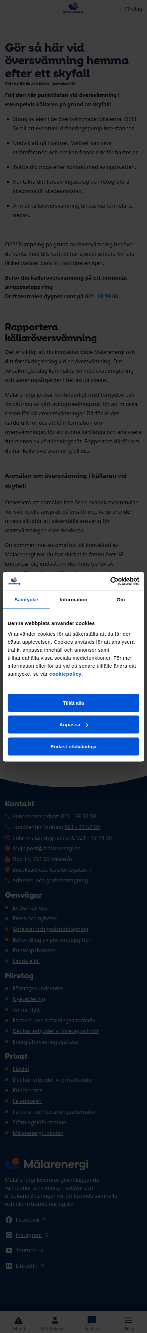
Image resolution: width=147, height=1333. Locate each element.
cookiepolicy (65, 673)
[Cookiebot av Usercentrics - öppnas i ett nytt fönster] (110, 581)
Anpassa (73, 724)
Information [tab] (73, 599)
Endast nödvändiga (73, 746)
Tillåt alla (73, 702)
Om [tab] (120, 599)
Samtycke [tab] (26, 599)
